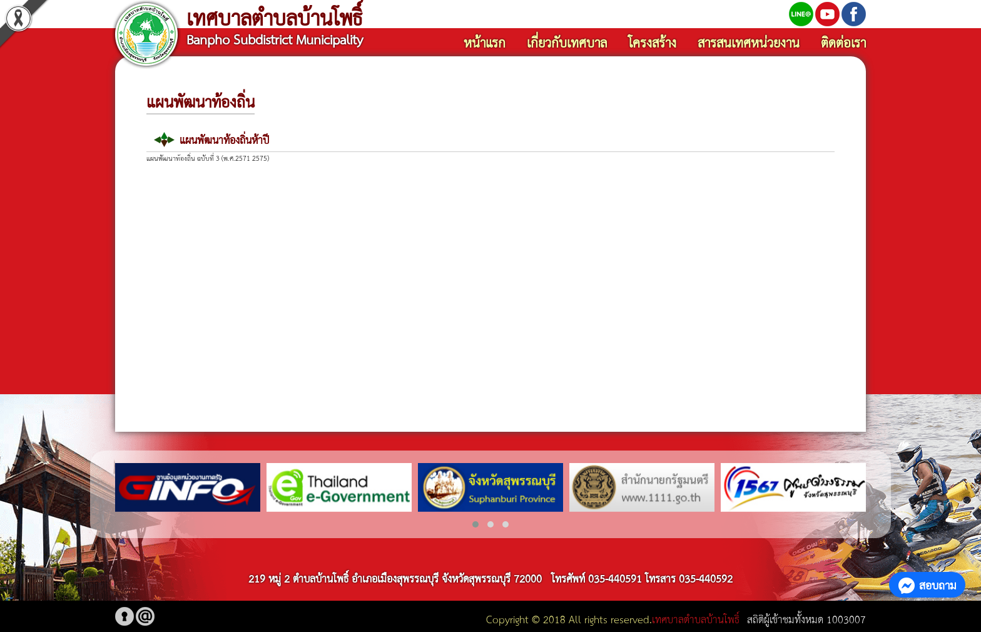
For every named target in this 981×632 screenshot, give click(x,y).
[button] (475, 524)
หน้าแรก (485, 42)
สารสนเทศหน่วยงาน (749, 42)
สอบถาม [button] (927, 584)
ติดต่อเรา (843, 42)
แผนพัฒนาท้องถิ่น (200, 100)
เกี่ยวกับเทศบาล (567, 42)
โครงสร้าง (652, 42)
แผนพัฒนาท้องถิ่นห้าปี (224, 139)
